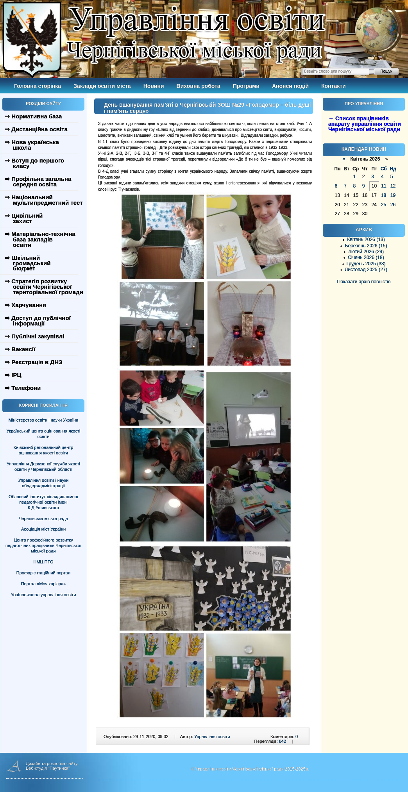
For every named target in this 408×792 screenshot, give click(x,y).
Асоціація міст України (43, 529)
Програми (246, 86)
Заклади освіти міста (102, 86)
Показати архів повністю (364, 281)
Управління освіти (212, 736)
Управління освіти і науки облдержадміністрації (43, 483)
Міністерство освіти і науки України (43, 420)
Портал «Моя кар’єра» (43, 583)
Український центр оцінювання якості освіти (44, 434)
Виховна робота (198, 86)
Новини (153, 86)
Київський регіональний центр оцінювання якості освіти (43, 450)
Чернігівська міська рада (43, 518)
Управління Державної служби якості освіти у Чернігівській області (43, 466)
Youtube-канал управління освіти (43, 594)
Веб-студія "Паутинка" (48, 768)
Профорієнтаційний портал (43, 572)
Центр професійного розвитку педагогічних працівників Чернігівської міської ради (43, 545)
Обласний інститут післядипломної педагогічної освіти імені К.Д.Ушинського (43, 502)
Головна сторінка (37, 86)
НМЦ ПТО (44, 562)
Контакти (333, 86)
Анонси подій (290, 86)
